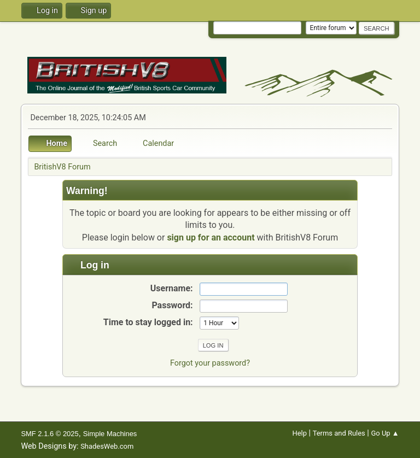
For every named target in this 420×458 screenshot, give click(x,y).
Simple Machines (110, 434)
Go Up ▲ (385, 433)
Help (299, 433)
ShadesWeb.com (106, 446)
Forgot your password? (210, 363)
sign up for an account (210, 237)
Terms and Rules (339, 433)
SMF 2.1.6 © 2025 (49, 434)
